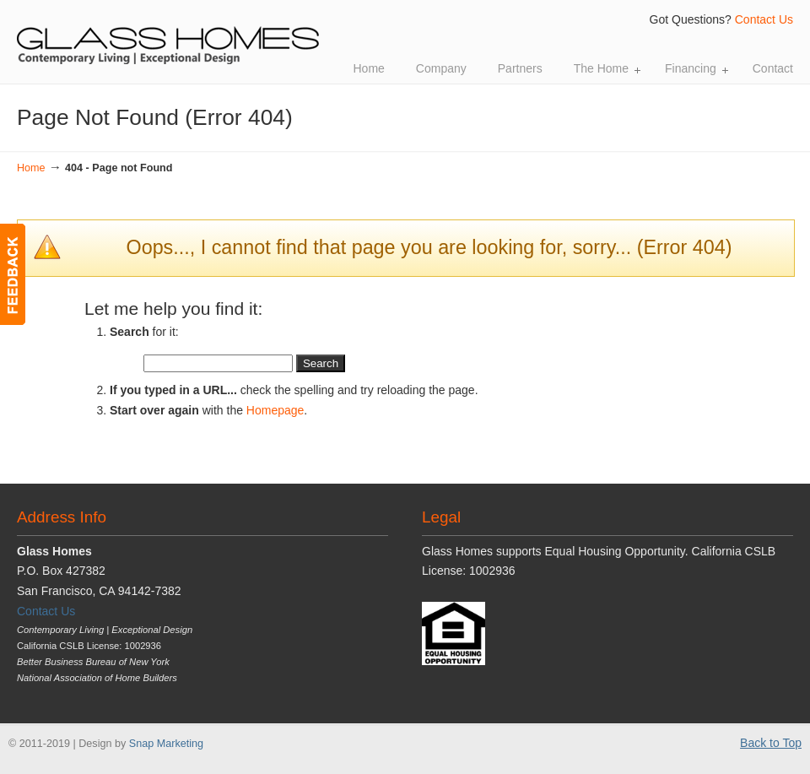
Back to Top (771, 743)
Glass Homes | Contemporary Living (169, 34)
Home (31, 168)
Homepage (275, 410)
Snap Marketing (166, 744)
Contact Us (764, 19)
